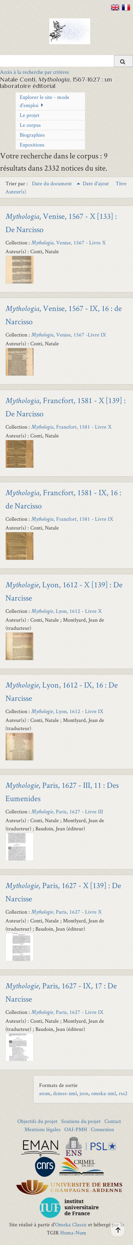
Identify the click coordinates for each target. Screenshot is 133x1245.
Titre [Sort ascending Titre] (121, 183)
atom (44, 1093)
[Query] (66, 61)
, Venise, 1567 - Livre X (68, 242)
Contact (112, 1121)
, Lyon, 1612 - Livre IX (67, 711)
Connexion (102, 1129)
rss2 (123, 1093)
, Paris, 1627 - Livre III (67, 811)
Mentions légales (42, 1129)
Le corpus (30, 124)
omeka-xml (103, 1093)
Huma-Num (73, 1232)
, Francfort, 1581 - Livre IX (72, 518)
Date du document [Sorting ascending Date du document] (52, 183)
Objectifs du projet (37, 1121)
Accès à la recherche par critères (34, 71)
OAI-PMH (75, 1129)
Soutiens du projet (81, 1121)
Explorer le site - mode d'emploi (44, 101)
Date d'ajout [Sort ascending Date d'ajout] (96, 183)
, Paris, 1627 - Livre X (66, 911)
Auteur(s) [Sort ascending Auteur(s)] (15, 191)
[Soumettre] (123, 61)
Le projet (29, 115)
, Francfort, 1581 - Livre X (71, 426)
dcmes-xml (65, 1093)
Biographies (32, 134)
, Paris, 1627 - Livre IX (67, 1012)
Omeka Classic (71, 1224)
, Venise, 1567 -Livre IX (68, 334)
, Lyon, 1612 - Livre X (66, 611)
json (84, 1093)
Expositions (32, 144)
